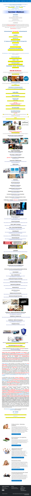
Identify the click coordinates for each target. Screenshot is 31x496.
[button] (4, 1)
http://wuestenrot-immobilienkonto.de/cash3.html (15, 136)
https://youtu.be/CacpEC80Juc (15, 180)
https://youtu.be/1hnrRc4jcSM (15, 183)
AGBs (13, 493)
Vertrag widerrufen (26, 494)
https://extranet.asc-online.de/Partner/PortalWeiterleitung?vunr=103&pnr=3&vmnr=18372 (15, 294)
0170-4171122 (23, 487)
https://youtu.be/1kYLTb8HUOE (15, 186)
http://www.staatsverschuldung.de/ (15, 349)
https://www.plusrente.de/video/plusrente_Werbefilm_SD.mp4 (15, 100)
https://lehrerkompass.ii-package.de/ (15, 155)
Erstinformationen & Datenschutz (18, 493)
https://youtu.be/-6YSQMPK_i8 (15, 192)
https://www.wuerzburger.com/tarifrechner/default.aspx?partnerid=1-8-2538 (15, 288)
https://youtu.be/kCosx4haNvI (15, 195)
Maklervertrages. (7, 27)
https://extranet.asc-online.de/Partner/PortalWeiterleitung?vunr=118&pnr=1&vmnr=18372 (15, 222)
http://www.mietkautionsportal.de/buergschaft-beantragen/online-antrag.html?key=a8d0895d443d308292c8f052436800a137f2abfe (15, 232)
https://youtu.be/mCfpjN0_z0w (15, 189)
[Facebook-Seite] (2, 490)
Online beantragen (15, 291)
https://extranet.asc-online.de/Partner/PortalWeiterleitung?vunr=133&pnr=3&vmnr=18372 (15, 285)
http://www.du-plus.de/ (15, 158)
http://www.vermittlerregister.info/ (16, 85)
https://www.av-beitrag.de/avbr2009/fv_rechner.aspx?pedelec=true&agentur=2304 (15, 225)
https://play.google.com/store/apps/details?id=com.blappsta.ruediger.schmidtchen (15, 414)
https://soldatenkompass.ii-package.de (15, 165)
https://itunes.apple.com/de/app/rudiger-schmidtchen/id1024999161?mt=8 (15, 417)
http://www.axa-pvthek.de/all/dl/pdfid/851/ (15, 152)
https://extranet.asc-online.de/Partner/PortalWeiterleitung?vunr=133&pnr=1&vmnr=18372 (15, 279)
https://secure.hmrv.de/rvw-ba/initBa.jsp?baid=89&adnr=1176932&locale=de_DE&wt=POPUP (15, 282)
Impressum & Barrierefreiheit (25, 493)
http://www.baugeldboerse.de (16, 132)
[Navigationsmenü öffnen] (2, 1)
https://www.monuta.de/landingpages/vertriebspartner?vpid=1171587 (15, 324)
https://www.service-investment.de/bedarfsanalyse (15, 266)
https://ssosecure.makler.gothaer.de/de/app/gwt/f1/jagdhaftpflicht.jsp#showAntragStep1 (15, 251)
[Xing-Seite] (3, 490)
